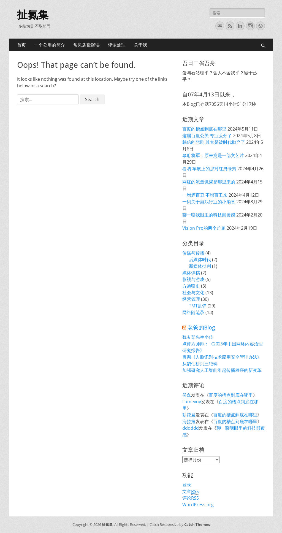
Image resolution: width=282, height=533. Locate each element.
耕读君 (189, 415)
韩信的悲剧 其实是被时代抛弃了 (213, 142)
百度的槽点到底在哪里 (204, 129)
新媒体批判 (200, 266)
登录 (186, 485)
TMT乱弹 (198, 306)
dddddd (190, 428)
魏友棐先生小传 (197, 337)
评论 (190, 498)
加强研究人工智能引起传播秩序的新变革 (222, 370)
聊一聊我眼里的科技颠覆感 (208, 215)
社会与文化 (193, 293)
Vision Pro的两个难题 (204, 228)
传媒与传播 (193, 253)
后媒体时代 (200, 259)
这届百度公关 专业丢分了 (207, 135)
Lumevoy (191, 402)
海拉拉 (189, 421)
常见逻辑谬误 (86, 45)
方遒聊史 (191, 286)
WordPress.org (198, 505)
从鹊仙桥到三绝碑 (200, 364)
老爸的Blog (201, 327)
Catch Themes (197, 524)
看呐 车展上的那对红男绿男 (209, 169)
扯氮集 (32, 15)
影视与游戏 (193, 279)
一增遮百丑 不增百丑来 (204, 195)
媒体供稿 (191, 273)
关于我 (140, 45)
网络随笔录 (193, 312)
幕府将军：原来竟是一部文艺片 (213, 155)
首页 (21, 45)
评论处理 (117, 45)
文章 (190, 491)
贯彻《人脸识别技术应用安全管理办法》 (222, 357)
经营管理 (191, 299)
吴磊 (186, 395)
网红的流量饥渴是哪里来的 (208, 182)
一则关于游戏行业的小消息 (208, 202)
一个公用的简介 (49, 45)
